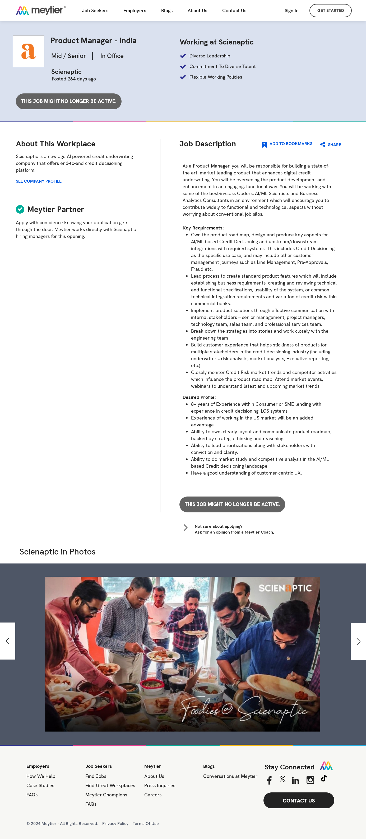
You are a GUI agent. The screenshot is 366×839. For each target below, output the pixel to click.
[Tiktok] (324, 778)
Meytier (152, 766)
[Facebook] (269, 780)
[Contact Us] (234, 10)
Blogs (209, 766)
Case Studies (40, 785)
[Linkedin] (295, 780)
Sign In (292, 10)
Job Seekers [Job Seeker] (95, 10)
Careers (152, 795)
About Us (197, 10)
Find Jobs (95, 776)
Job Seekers (98, 766)
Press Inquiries (159, 785)
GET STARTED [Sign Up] (330, 10)
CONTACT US (299, 800)
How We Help (40, 776)
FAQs (32, 795)
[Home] (41, 10)
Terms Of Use (146, 823)
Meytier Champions (106, 795)
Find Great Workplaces (110, 785)
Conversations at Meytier (230, 776)
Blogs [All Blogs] (167, 10)
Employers (134, 10)
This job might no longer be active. (69, 101)
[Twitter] (282, 780)
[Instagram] (310, 779)
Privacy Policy (115, 823)
